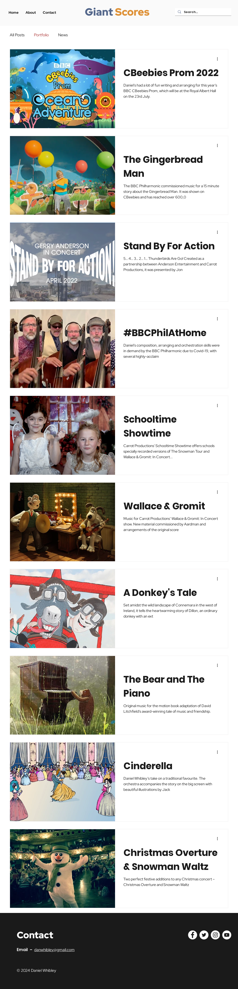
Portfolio (41, 34)
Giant (99, 12)
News (63, 34)
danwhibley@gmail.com (54, 949)
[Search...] (202, 12)
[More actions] (219, 59)
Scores (132, 12)
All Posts (17, 34)
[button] (49, 12)
